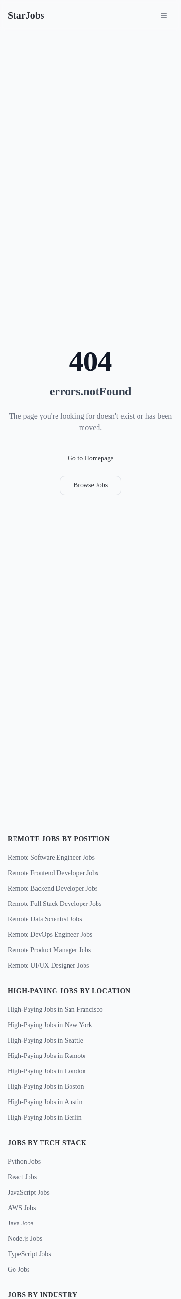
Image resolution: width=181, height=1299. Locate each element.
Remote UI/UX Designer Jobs (48, 965)
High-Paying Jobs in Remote (46, 1055)
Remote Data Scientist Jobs (45, 919)
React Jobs (22, 1177)
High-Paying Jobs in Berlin (45, 1117)
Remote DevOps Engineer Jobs (50, 934)
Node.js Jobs (25, 1238)
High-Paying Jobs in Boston (46, 1086)
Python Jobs (24, 1161)
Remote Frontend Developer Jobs (53, 873)
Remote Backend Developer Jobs (52, 888)
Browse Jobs (90, 485)
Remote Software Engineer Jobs (51, 857)
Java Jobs (20, 1223)
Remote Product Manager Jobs (49, 950)
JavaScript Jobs (29, 1192)
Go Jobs (19, 1269)
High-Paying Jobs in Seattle (45, 1040)
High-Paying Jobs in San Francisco (55, 1009)
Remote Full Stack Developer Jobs (54, 903)
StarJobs (26, 15)
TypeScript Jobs (29, 1254)
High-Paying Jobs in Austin (45, 1102)
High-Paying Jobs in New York (50, 1025)
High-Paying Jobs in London (46, 1071)
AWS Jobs (22, 1207)
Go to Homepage (91, 458)
